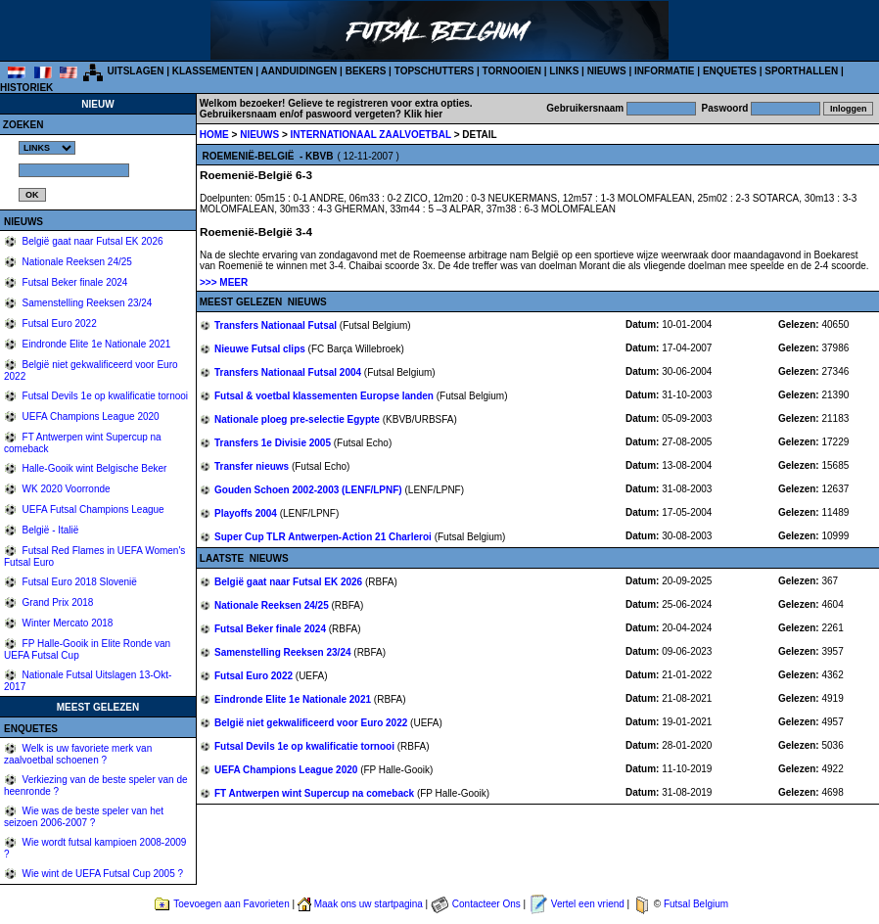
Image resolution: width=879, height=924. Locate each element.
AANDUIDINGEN (299, 71)
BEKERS (366, 71)
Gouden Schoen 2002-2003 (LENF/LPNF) (309, 490)
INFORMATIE (664, 71)
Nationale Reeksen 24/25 (76, 261)
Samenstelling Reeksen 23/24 (86, 303)
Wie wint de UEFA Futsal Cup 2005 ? (101, 873)
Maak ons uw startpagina (368, 904)
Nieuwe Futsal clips (261, 349)
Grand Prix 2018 (57, 602)
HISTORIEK (26, 87)
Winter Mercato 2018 (67, 623)
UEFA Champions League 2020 (90, 416)
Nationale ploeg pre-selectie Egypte (298, 419)
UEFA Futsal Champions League (92, 509)
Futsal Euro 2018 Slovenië (78, 582)
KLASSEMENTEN (213, 71)
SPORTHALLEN (801, 71)
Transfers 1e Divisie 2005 (274, 443)
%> (47, 148)
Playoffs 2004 (247, 513)
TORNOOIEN (512, 71)
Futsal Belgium (696, 904)
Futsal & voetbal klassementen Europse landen (325, 396)
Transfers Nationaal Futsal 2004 (289, 372)
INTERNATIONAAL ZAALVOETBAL (372, 134)
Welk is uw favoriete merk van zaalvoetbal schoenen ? (78, 754)
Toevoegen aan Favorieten (231, 904)
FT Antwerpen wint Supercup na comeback (315, 793)
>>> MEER (224, 282)
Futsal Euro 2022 (58, 323)
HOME (214, 134)
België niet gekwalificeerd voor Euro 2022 (312, 722)
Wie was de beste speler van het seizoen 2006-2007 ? (83, 817)
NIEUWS (606, 71)
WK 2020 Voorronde (65, 489)
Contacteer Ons (486, 904)
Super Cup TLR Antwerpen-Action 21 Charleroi (324, 536)
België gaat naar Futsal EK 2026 (91, 241)
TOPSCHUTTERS (434, 71)
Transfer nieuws (253, 466)
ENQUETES (730, 71)
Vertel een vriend (588, 904)
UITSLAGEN (136, 71)
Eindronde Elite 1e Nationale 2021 (95, 344)
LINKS (563, 71)
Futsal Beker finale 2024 (74, 282)
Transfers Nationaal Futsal (277, 325)
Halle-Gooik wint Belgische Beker (93, 468)
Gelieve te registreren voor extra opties (379, 103)
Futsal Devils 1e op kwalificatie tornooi (104, 396)
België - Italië (49, 530)
